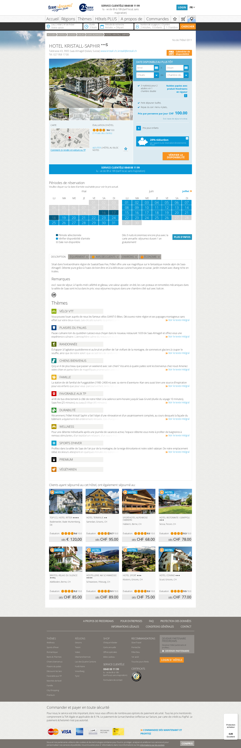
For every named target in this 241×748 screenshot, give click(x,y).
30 (104, 222)
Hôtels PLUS (106, 19)
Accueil (52, 19)
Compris (187, 743)
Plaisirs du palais (54, 666)
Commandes (157, 19)
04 (157, 202)
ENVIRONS (128, 256)
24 (114, 217)
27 (74, 222)
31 (114, 222)
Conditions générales (160, 626)
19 (64, 217)
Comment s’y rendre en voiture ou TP (68, 150)
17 (114, 212)
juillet (185, 191)
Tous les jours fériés (140, 661)
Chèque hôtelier (110, 642)
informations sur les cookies (152, 745)
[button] (138, 128)
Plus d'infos (182, 237)
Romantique (52, 652)
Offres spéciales (110, 652)
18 (54, 217)
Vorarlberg (79, 671)
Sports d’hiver (53, 647)
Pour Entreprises (131, 621)
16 (137, 212)
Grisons (78, 642)
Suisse (72, 34)
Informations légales (125, 626)
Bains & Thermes (54, 656)
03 (147, 202)
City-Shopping (53, 690)
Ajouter (97, 147)
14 (187, 207)
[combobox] (147, 75)
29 (94, 222)
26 (64, 222)
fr (191, 7)
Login (182, 7)
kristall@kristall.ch (127, 51)
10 (147, 207)
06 (177, 202)
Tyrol (77, 676)
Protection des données (175, 621)
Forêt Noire (80, 666)
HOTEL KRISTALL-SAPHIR (117, 34)
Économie (149, 257)
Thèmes (85, 19)
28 (84, 222)
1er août (135, 656)
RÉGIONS (80, 638)
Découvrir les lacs (54, 671)
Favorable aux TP (54, 676)
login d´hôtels (171, 660)
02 (137, 202)
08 (127, 207)
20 (74, 217)
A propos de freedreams (98, 621)
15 (127, 212)
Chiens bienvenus (54, 661)
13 (177, 207)
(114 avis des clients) (102, 133)
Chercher (187, 26)
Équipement (77, 256)
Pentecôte (135, 647)
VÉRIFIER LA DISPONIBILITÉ (176, 156)
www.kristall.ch (109, 51)
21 (84, 217)
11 (157, 207)
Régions (68, 19)
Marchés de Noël (54, 680)
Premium (51, 695)
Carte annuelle (109, 647)
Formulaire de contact (112, 680)
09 (137, 207)
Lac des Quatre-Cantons (85, 661)
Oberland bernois (83, 656)
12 (167, 207)
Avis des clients (103, 257)
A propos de (131, 19)
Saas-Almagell (95, 34)
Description (58, 256)
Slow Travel (136, 642)
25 (54, 222)
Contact (186, 626)
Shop (106, 638)
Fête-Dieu (135, 652)
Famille (50, 685)
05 (167, 202)
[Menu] (236, 715)
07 (187, 202)
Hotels (62, 34)
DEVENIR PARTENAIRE (177, 650)
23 (104, 217)
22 (94, 217)
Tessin (78, 647)
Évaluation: (55, 533)
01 (127, 202)
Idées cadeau (109, 656)
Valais (81, 34)
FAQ (151, 621)
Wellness (51, 642)
